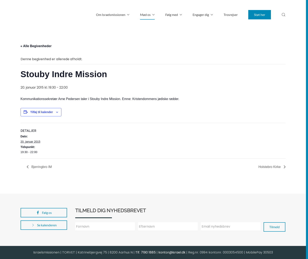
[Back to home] (46, 15)
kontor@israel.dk (171, 252)
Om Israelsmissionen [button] (112, 15)
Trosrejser (231, 15)
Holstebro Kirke (270, 167)
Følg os (44, 213)
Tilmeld (274, 227)
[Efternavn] (168, 226)
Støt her (259, 15)
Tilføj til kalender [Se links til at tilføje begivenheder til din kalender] (41, 112)
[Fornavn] (105, 226)
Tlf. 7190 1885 (145, 252)
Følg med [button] (173, 15)
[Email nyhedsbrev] (231, 226)
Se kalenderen (44, 225)
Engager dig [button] (203, 15)
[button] (284, 15)
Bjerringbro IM (41, 167)
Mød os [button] (147, 15)
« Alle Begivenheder (36, 46)
